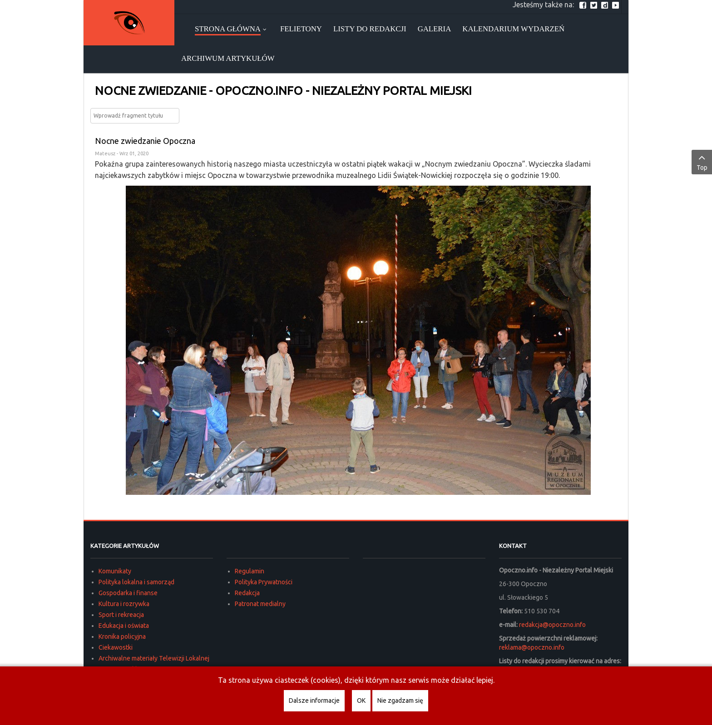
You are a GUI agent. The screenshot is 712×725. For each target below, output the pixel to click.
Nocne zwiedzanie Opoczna (145, 140)
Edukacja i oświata (124, 625)
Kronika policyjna (122, 636)
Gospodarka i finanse (128, 593)
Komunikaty (115, 571)
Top (702, 161)
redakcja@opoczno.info (552, 624)
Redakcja (247, 593)
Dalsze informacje (314, 700)
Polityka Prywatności (263, 582)
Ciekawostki (116, 647)
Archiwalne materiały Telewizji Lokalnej (154, 658)
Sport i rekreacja (121, 614)
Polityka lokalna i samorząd (136, 582)
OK (361, 700)
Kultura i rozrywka (124, 603)
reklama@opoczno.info (531, 647)
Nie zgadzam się (400, 700)
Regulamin (249, 571)
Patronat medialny (260, 603)
